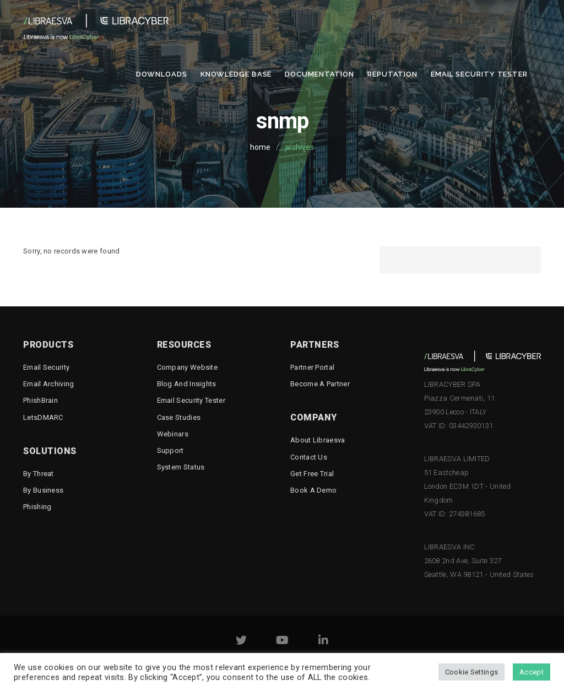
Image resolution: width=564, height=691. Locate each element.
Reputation (392, 74)
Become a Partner (320, 384)
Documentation (319, 74)
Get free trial (312, 473)
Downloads (161, 74)
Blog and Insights (186, 384)
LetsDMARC (43, 417)
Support (170, 450)
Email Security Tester (479, 74)
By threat (38, 473)
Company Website (187, 367)
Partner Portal (312, 367)
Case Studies (179, 417)
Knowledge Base (236, 74)
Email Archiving (48, 384)
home (260, 147)
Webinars (172, 434)
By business (43, 490)
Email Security (46, 367)
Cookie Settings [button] (471, 672)
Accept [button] (531, 672)
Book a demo (313, 490)
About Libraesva (317, 440)
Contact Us (308, 457)
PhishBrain (40, 400)
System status (181, 467)
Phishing (37, 507)
